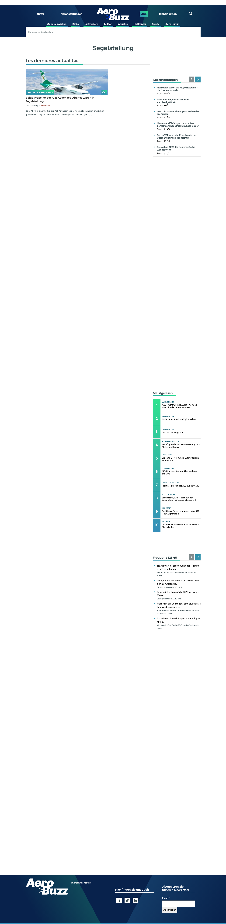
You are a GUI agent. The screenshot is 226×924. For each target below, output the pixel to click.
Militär (107, 24)
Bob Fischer (45, 105)
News (40, 14)
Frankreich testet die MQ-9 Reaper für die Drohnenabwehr (177, 89)
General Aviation (56, 24)
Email (166, 898)
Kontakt (87, 883)
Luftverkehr (91, 24)
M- (165, 93)
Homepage (33, 32)
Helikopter (140, 24)
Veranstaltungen (71, 14)
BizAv (75, 24)
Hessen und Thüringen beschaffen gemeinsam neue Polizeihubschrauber (177, 124)
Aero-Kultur (172, 24)
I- (164, 105)
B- (164, 117)
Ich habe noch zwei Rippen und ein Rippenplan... (178, 620)
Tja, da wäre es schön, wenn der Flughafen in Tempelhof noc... (178, 567)
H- (164, 129)
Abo (143, 14)
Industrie (123, 24)
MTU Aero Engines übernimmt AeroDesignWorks (173, 101)
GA (165, 141)
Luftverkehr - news (40, 92)
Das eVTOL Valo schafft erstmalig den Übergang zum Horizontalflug (177, 136)
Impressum (76, 883)
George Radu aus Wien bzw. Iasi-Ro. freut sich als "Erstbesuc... (178, 582)
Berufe (156, 24)
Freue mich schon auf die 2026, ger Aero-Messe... (178, 594)
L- (164, 153)
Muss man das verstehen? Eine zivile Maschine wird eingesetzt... (179, 605)
